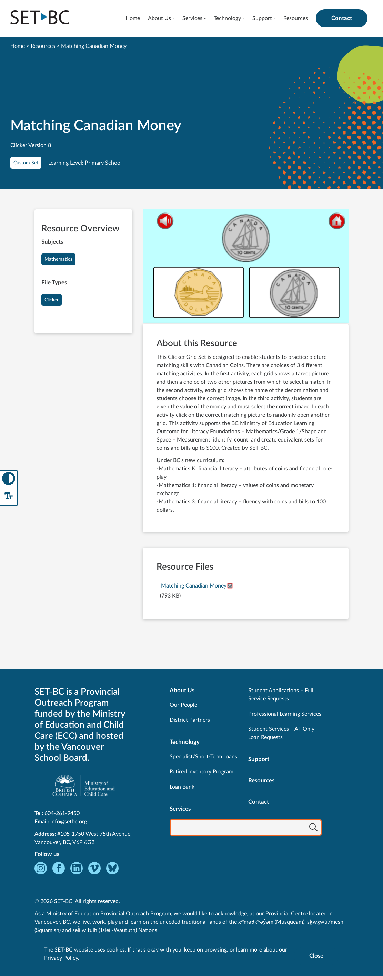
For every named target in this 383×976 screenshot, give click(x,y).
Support (262, 18)
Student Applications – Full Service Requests (280, 695)
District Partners (190, 720)
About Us (159, 18)
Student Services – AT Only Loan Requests (281, 733)
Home (132, 18)
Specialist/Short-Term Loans (203, 756)
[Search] (313, 828)
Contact (341, 18)
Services (192, 18)
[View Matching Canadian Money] (246, 266)
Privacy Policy (61, 958)
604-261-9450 (62, 813)
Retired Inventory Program (201, 772)
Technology (227, 18)
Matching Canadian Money (193, 586)
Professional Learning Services (284, 714)
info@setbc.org (68, 821)
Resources (295, 18)
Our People (183, 705)
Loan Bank (182, 787)
